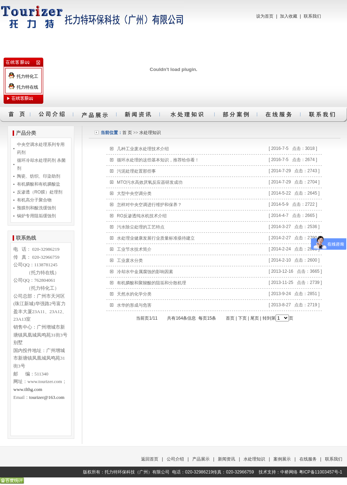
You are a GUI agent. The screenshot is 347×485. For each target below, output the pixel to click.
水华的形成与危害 (134, 305)
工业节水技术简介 (134, 249)
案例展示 (282, 459)
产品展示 (201, 459)
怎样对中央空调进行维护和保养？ (149, 204)
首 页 (127, 132)
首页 (230, 318)
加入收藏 (288, 16)
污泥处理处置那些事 (136, 171)
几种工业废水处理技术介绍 (143, 148)
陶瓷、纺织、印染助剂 (38, 176)
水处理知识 (150, 132)
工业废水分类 (130, 260)
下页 (242, 318)
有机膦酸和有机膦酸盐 (38, 184)
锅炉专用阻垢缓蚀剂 (36, 215)
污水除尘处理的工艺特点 (140, 227)
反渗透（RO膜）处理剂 (39, 192)
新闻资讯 (226, 459)
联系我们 (312, 16)
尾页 (254, 318)
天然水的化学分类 (134, 294)
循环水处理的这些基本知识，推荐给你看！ (158, 160)
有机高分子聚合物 (34, 200)
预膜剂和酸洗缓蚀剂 (36, 207)
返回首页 (149, 459)
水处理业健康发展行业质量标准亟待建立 (156, 238)
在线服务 (308, 459)
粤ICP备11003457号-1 (320, 472)
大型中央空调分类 (134, 193)
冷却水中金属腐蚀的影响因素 (145, 271)
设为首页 (264, 16)
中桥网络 (289, 472)
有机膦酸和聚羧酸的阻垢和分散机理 (151, 282)
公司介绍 (175, 459)
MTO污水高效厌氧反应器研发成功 (150, 182)
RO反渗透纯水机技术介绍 (142, 215)
